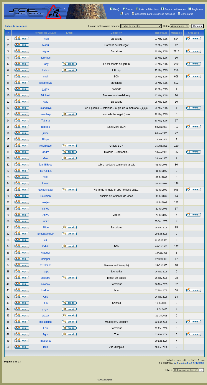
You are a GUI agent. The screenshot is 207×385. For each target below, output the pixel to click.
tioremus (46, 57)
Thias (45, 38)
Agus (45, 334)
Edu (45, 328)
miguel (45, 51)
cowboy (45, 284)
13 (190, 362)
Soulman (45, 196)
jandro (45, 152)
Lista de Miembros (147, 9)
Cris (45, 296)
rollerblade (45, 145)
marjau (46, 202)
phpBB (109, 379)
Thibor (45, 70)
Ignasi (45, 183)
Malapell (46, 258)
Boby (45, 64)
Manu (45, 45)
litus (45, 347)
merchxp (46, 114)
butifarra (45, 277)
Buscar (128, 9)
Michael (45, 95)
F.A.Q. (115, 9)
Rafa (45, 101)
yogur (45, 309)
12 (186, 362)
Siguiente (198, 362)
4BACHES (45, 170)
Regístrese (195, 9)
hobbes (45, 126)
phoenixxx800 (46, 233)
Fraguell (45, 252)
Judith (45, 221)
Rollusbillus (45, 321)
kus (46, 303)
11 (182, 362)
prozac (45, 315)
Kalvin (45, 246)
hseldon (45, 290)
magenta (46, 340)
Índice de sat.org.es (16, 26)
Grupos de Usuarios (173, 9)
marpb (45, 271)
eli (45, 240)
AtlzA (46, 214)
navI (45, 76)
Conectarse (185, 14)
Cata (45, 177)
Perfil (124, 14)
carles (45, 208)
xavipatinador (45, 189)
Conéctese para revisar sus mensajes (153, 14)
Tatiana (45, 120)
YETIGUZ (45, 265)
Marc (46, 158)
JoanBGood (45, 164)
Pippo (45, 139)
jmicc (45, 133)
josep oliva (45, 82)
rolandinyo (45, 108)
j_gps (46, 89)
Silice (46, 227)
